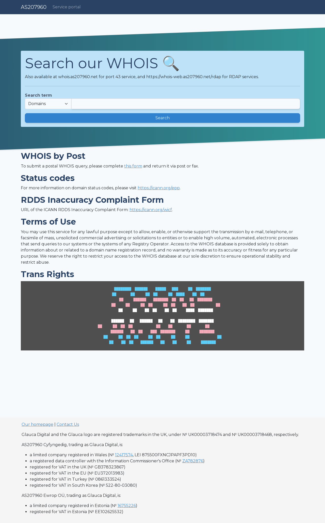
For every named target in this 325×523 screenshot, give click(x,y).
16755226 (127, 505)
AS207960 (33, 7)
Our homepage (37, 424)
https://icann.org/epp (159, 187)
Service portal (67, 7)
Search (162, 117)
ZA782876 (192, 461)
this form (133, 166)
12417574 (124, 454)
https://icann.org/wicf (150, 209)
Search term (38, 95)
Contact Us (68, 424)
